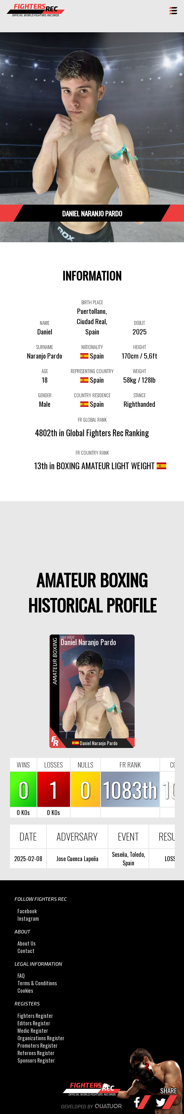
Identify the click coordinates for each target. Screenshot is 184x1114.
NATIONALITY (92, 346)
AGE (45, 371)
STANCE (140, 395)
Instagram (28, 918)
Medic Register (32, 1030)
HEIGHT (139, 346)
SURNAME (44, 346)
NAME (44, 322)
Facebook (27, 911)
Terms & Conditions (37, 983)
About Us (26, 943)
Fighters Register (35, 1015)
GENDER (45, 395)
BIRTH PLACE (92, 302)
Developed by (92, 1106)
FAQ (21, 975)
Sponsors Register (36, 1060)
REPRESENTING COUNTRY (92, 371)
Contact (25, 950)
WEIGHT (139, 371)
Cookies (25, 990)
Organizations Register (40, 1038)
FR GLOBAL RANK (92, 419)
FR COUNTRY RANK (92, 452)
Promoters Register (37, 1045)
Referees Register (35, 1052)
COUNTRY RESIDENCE (92, 395)
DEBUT (139, 322)
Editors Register (33, 1023)
